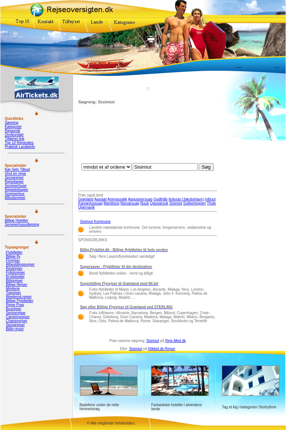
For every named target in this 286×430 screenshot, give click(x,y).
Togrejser (13, 293)
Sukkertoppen (194, 203)
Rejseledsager (16, 190)
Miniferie (13, 289)
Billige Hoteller (16, 220)
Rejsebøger (14, 182)
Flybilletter (14, 252)
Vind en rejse (15, 174)
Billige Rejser (16, 285)
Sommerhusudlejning (22, 225)
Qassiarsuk (159, 203)
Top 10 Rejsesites (19, 143)
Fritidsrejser (15, 273)
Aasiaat (100, 199)
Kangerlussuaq (90, 203)
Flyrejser (13, 260)
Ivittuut (210, 199)
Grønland (86, 199)
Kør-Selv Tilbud (17, 170)
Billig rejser (15, 329)
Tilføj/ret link (15, 139)
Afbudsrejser (15, 198)
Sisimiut (175, 203)
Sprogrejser (14, 178)
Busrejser (13, 309)
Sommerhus (15, 194)
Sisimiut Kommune (95, 222)
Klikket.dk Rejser (161, 349)
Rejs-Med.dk (175, 341)
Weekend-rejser (19, 297)
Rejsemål (12, 131)
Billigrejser (14, 281)
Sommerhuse (15, 186)
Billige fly (13, 256)
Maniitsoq (112, 203)
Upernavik (86, 207)
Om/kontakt (14, 135)
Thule (211, 203)
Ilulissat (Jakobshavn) (186, 199)
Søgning (11, 123)
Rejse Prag (15, 305)
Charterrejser (16, 321)
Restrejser (14, 269)
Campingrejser (18, 317)
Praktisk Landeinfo (20, 147)
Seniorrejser (16, 313)
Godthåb (160, 199)
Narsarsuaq (129, 203)
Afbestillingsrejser (20, 264)
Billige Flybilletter (19, 301)
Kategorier (13, 127)
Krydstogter (15, 277)
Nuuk (144, 203)
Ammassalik (117, 199)
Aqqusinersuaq (140, 199)
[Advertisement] (147, 135)
